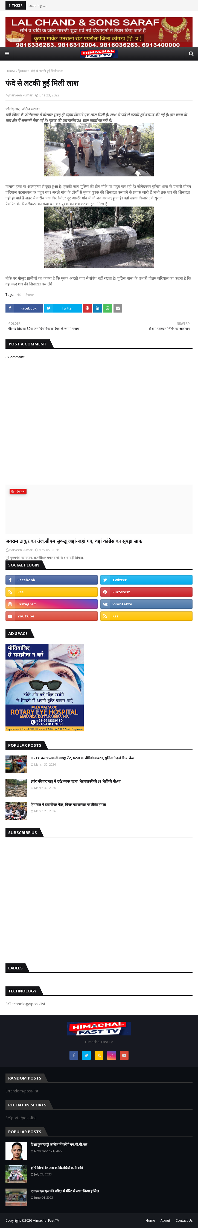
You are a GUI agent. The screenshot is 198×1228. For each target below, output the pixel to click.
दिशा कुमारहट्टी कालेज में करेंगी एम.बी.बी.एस (59, 1144)
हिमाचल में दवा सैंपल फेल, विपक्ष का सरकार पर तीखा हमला (68, 804)
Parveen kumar (21, 95)
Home (10, 71)
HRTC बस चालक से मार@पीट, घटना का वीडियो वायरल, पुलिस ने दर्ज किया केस (82, 757)
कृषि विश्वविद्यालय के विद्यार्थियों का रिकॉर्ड (57, 1167)
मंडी (19, 294)
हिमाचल (22, 71)
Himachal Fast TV (46, 1220)
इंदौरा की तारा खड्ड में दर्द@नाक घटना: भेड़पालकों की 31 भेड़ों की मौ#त (75, 781)
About (165, 1220)
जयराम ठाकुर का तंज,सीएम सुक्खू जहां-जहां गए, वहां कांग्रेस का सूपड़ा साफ (73, 541)
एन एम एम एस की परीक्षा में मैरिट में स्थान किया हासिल (65, 1191)
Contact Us (184, 1220)
